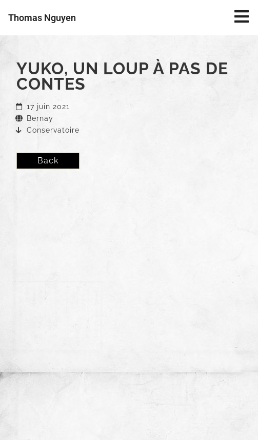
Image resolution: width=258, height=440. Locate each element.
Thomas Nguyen (42, 17)
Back (47, 160)
